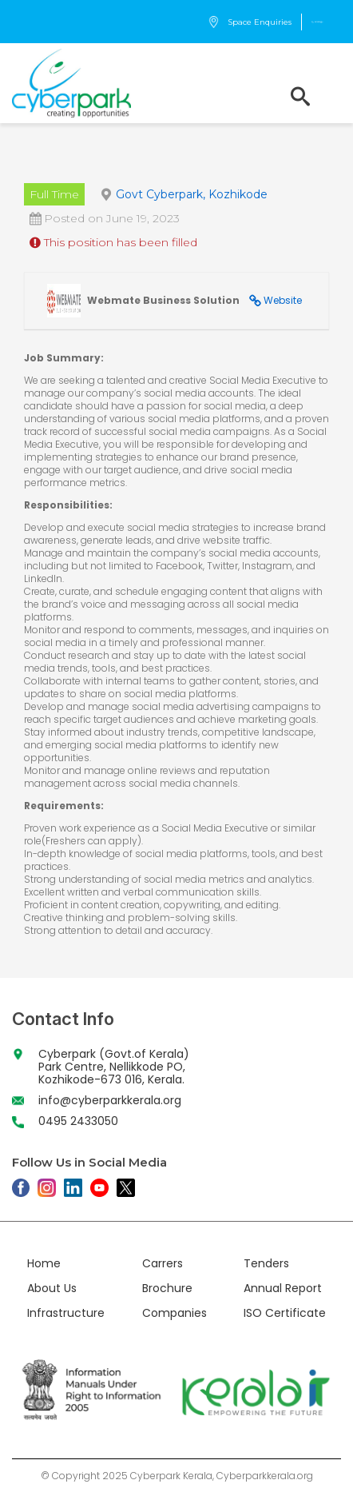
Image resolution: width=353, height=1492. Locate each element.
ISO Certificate (285, 1313)
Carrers (162, 1263)
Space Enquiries (250, 22)
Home (44, 1263)
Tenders (266, 1263)
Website (283, 300)
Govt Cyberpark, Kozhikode (192, 194)
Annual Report (283, 1288)
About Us (52, 1288)
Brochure (167, 1288)
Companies (174, 1313)
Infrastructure (66, 1313)
